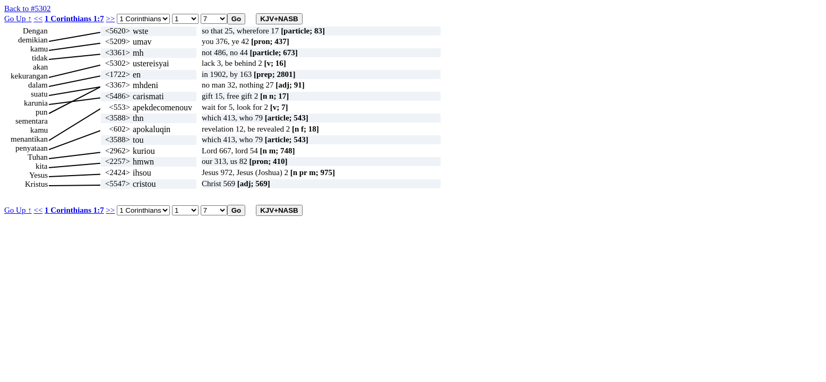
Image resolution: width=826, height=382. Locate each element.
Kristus (36, 184)
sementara (31, 121)
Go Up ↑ (18, 18)
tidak (40, 58)
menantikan (29, 139)
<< (37, 18)
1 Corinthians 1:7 (74, 18)
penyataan (31, 148)
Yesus (38, 175)
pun (42, 112)
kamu (39, 49)
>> (110, 18)
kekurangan (29, 76)
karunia (36, 103)
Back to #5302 (27, 8)
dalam (38, 85)
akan (40, 67)
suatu (39, 94)
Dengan (35, 31)
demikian (33, 40)
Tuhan (38, 157)
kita (42, 166)
